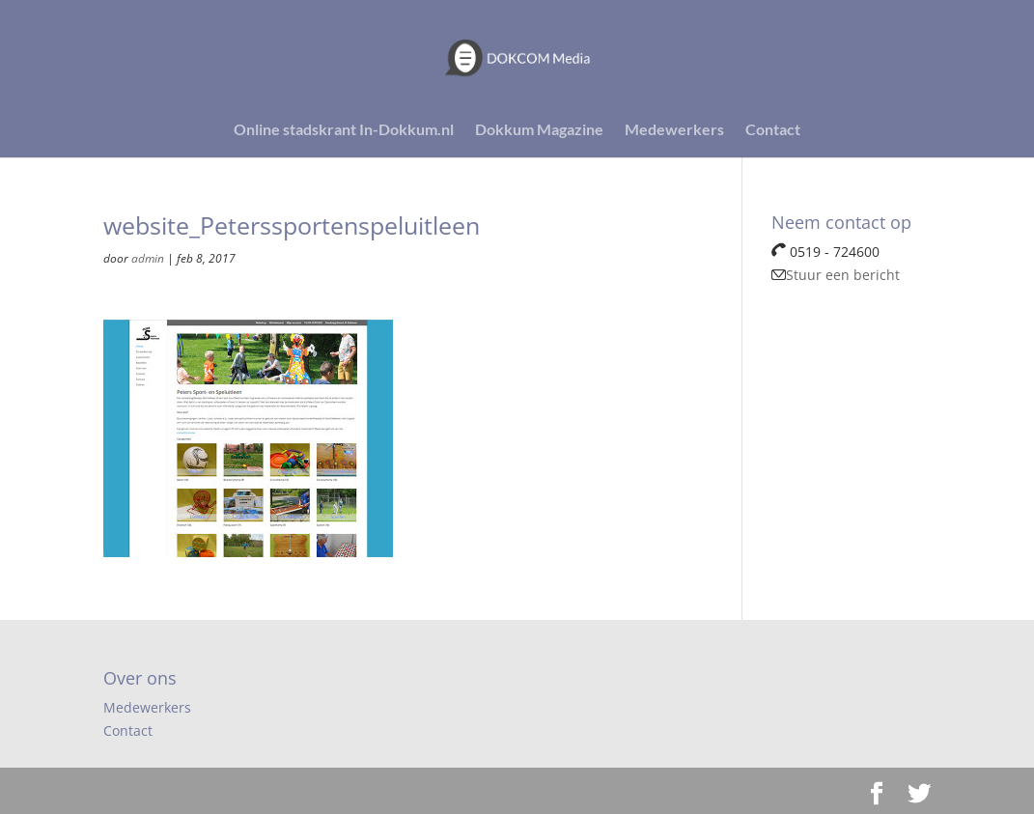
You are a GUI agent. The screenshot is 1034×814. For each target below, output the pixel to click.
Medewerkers (674, 130)
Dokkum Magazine (539, 130)
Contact (772, 130)
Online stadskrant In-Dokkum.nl (344, 130)
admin (147, 258)
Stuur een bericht (835, 275)
